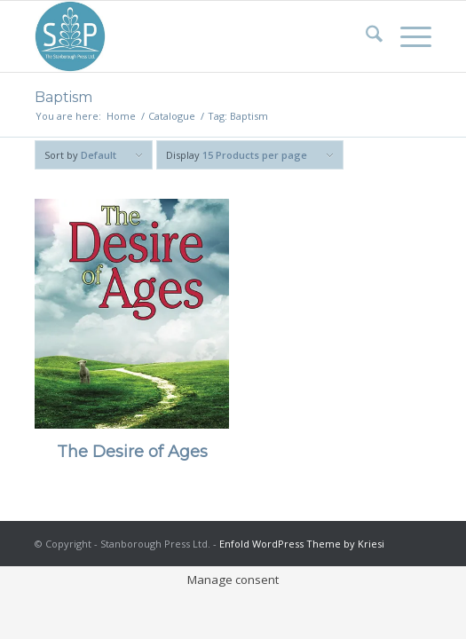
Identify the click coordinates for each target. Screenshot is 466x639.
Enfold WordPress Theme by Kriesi (301, 543)
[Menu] (407, 36)
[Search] (365, 36)
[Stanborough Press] (193, 36)
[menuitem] (365, 36)
